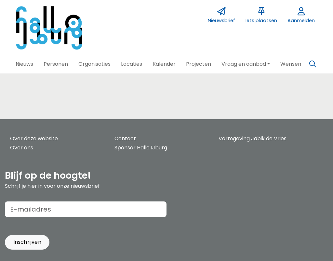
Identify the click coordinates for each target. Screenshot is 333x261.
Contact (125, 138)
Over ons (21, 147)
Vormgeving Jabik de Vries (252, 138)
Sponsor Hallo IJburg (140, 147)
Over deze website (34, 138)
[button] (24, 64)
